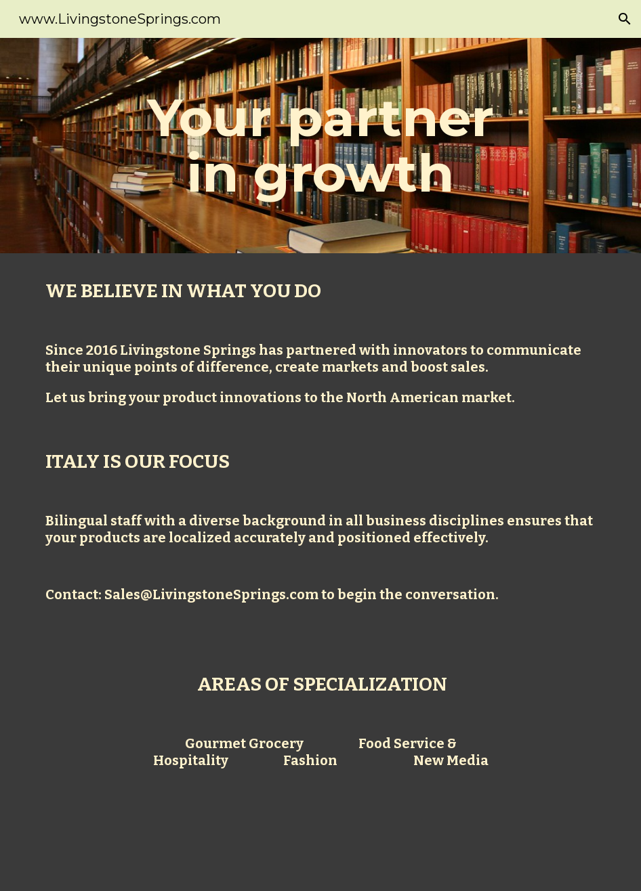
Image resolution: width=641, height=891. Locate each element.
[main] (320, 145)
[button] (624, 19)
